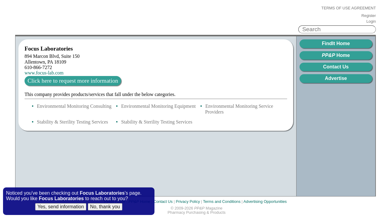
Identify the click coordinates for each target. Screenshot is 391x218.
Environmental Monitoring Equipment (158, 106)
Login (371, 21)
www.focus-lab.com (44, 72)
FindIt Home (336, 43)
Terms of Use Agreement (348, 8)
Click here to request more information (73, 81)
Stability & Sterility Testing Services (72, 121)
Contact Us (336, 66)
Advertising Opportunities (265, 201)
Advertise (336, 78)
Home (336, 55)
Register (368, 16)
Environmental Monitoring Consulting (74, 106)
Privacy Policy (188, 201)
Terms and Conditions (221, 201)
